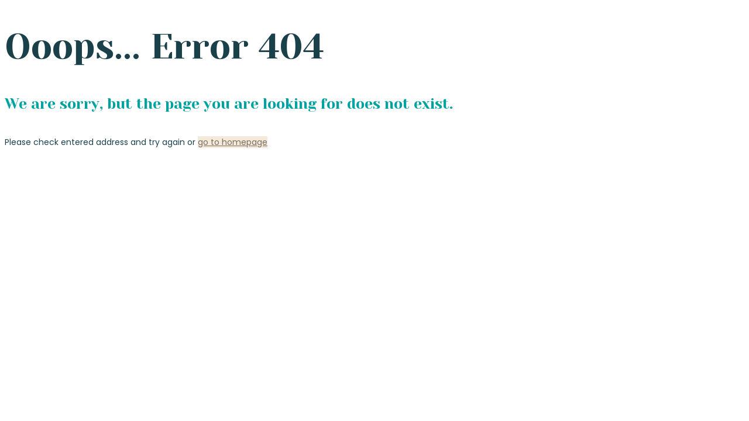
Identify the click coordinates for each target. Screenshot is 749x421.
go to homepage (232, 142)
